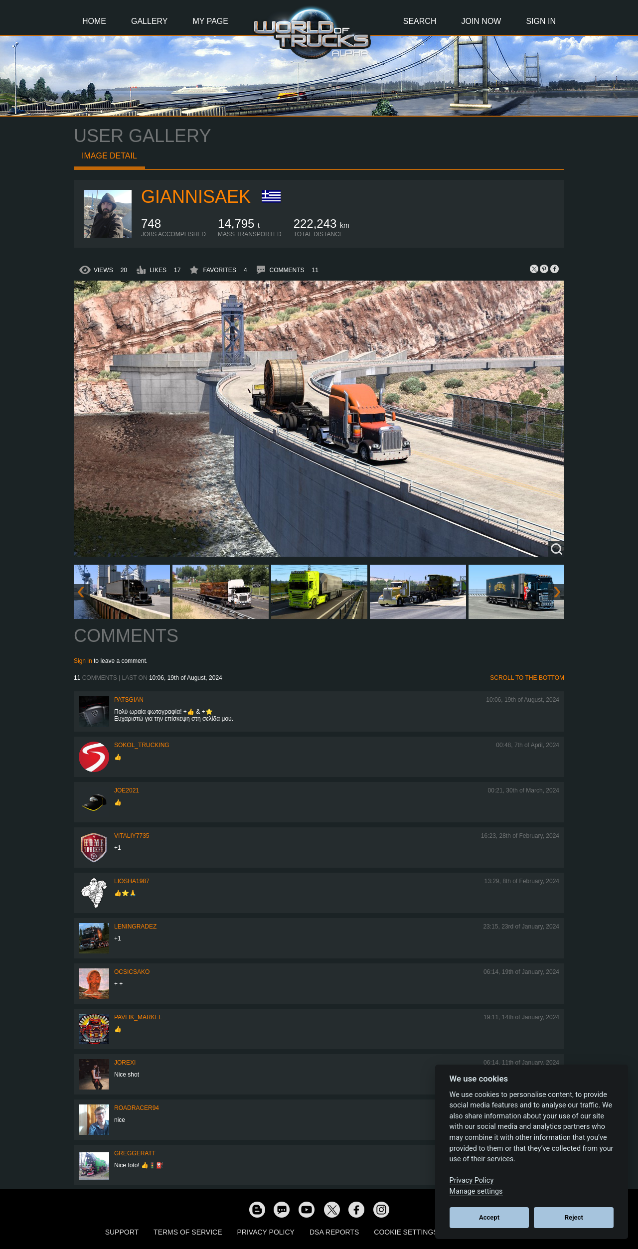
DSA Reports (334, 1232)
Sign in (83, 660)
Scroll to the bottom (527, 677)
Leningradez (135, 926)
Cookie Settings (406, 1232)
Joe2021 (126, 790)
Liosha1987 (132, 881)
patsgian (129, 699)
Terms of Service (188, 1232)
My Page (210, 21)
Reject (574, 1217)
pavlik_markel (138, 1017)
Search (420, 21)
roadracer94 (136, 1107)
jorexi (125, 1062)
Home (94, 21)
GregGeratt (135, 1153)
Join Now (481, 21)
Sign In (541, 21)
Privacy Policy (266, 1232)
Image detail (109, 156)
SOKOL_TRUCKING (141, 745)
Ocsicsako (132, 971)
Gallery (149, 21)
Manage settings (476, 1191)
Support (122, 1232)
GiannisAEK (196, 196)
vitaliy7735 (132, 835)
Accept (489, 1217)
